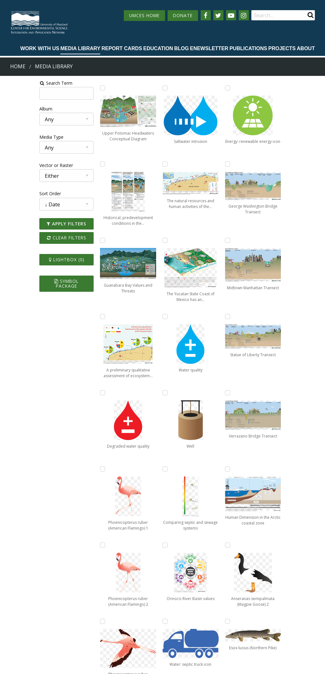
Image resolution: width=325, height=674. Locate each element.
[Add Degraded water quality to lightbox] (83, 392)
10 (213, 560)
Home (17, 66)
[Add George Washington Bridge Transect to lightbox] (204, 468)
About (306, 48)
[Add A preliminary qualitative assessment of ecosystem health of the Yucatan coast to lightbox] (83, 316)
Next (298, 560)
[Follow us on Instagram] (244, 15)
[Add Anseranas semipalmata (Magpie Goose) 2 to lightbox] (264, 392)
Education (158, 48)
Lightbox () (39, 260)
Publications (248, 48)
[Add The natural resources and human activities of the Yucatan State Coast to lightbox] (143, 316)
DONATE (183, 15)
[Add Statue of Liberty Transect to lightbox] (264, 164)
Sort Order (15, 193)
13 (256, 560)
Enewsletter (209, 48)
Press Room (67, 640)
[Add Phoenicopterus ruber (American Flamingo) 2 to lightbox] (143, 87)
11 (227, 560)
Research (14, 640)
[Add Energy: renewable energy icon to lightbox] (204, 392)
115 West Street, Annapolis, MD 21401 (158, 605)
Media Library (80, 48)
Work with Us (39, 48)
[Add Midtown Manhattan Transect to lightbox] (264, 87)
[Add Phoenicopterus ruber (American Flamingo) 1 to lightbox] (83, 468)
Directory (14, 628)
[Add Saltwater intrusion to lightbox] (143, 240)
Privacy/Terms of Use (122, 666)
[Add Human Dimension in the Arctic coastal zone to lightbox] (264, 316)
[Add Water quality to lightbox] (143, 468)
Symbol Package (39, 281)
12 (242, 560)
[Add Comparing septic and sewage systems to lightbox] (204, 164)
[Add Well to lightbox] (204, 87)
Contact (130, 634)
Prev (97, 560)
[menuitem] (39, 48)
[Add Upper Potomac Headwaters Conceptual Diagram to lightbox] (83, 87)
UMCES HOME (144, 15)
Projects (281, 48)
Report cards (122, 48)
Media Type (16, 137)
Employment (67, 628)
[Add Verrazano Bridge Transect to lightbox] (264, 240)
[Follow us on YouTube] (231, 15)
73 (278, 560)
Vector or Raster (21, 165)
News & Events (70, 616)
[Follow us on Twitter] (218, 15)
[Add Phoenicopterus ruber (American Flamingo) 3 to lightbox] (143, 164)
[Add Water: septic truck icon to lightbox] (204, 316)
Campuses (16, 616)
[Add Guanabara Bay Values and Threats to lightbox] (83, 240)
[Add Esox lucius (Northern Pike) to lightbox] (264, 468)
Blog (181, 48)
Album (10, 109)
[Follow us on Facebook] (206, 15)
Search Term (20, 83)
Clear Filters (39, 238)
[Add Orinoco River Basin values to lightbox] (204, 240)
